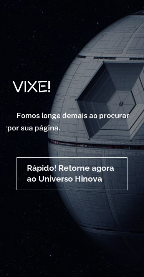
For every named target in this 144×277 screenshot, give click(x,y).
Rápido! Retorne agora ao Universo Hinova (70, 173)
